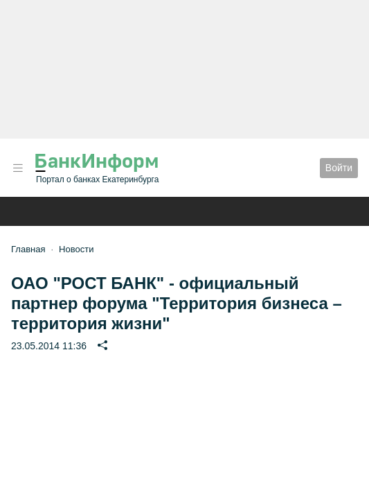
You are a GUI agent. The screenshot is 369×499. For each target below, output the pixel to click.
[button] (18, 168)
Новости (76, 249)
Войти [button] (338, 167)
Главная (28, 249)
